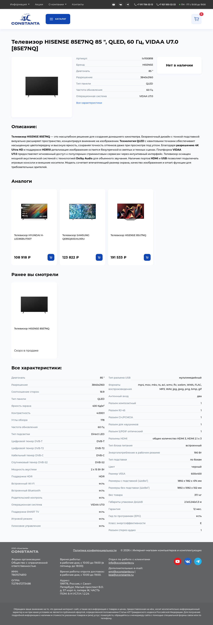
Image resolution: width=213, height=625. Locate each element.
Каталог (58, 19)
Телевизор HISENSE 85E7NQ (31, 328)
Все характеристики (89, 102)
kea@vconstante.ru (121, 574)
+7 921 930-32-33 (167, 4)
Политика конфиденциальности (95, 550)
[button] (19, 4)
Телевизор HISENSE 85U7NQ (128, 235)
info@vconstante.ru (121, 562)
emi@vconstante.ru (121, 571)
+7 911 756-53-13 (145, 4)
